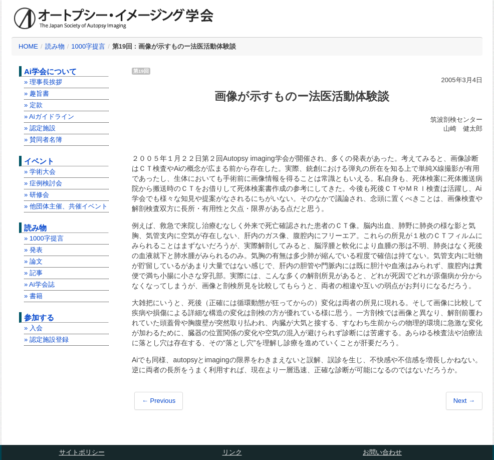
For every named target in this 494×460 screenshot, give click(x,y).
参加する (39, 317)
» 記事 (33, 273)
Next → (464, 400)
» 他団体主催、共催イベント (66, 206)
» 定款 (33, 105)
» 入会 (33, 328)
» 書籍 (33, 296)
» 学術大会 (40, 171)
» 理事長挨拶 (43, 82)
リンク (232, 452)
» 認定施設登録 (46, 339)
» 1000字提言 (44, 238)
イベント (39, 161)
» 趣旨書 (36, 93)
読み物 (55, 46)
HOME (28, 46)
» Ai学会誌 (39, 284)
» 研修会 (36, 194)
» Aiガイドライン (49, 116)
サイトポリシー (82, 452)
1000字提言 (88, 46)
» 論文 (33, 261)
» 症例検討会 (43, 183)
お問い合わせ (382, 452)
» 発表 (33, 250)
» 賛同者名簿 (43, 139)
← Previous (158, 400)
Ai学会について (50, 71)
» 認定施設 (40, 128)
